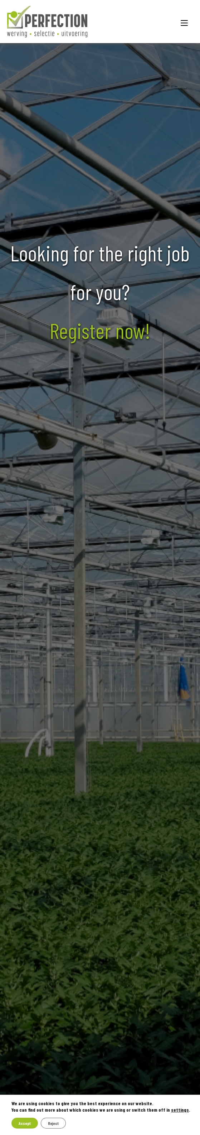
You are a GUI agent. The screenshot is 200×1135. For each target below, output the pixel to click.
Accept (25, 1123)
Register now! (100, 330)
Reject (53, 1123)
